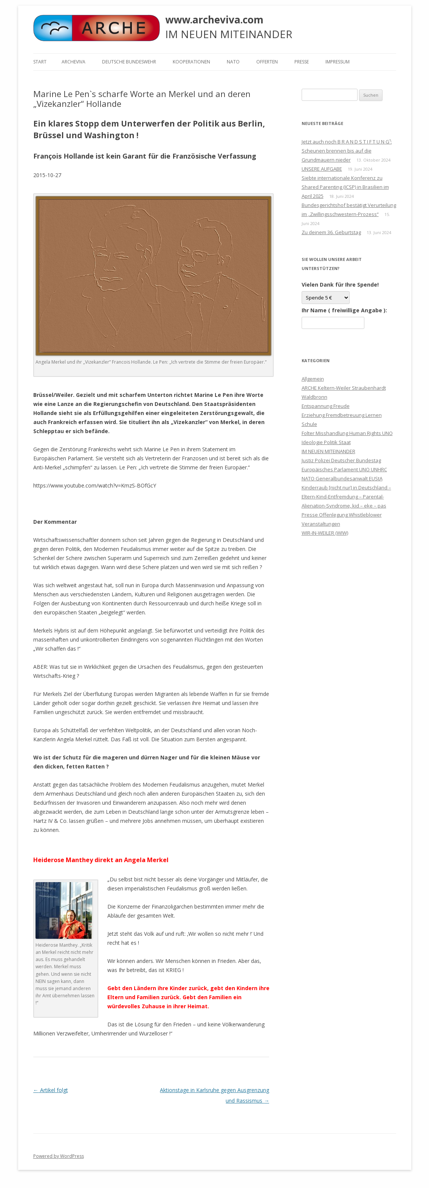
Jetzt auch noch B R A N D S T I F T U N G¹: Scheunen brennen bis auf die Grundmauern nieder (347, 150)
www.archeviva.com (214, 20)
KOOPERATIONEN (191, 62)
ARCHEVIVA (73, 62)
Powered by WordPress (58, 1156)
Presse (301, 62)
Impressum (337, 62)
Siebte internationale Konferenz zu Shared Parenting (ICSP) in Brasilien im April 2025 (345, 186)
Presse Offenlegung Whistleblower (342, 514)
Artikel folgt (50, 1090)
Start (39, 62)
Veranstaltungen (321, 523)
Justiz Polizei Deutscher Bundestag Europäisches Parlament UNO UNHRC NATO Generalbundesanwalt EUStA (344, 469)
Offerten (267, 62)
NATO (233, 62)
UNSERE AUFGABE (322, 168)
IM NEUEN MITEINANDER (328, 451)
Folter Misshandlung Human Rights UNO (347, 433)
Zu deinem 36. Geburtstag (331, 232)
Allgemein (313, 378)
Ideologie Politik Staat (326, 442)
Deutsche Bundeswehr (129, 62)
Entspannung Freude (326, 406)
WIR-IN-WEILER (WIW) (325, 532)
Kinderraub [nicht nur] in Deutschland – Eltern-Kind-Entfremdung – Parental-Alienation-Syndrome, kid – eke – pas (346, 496)
